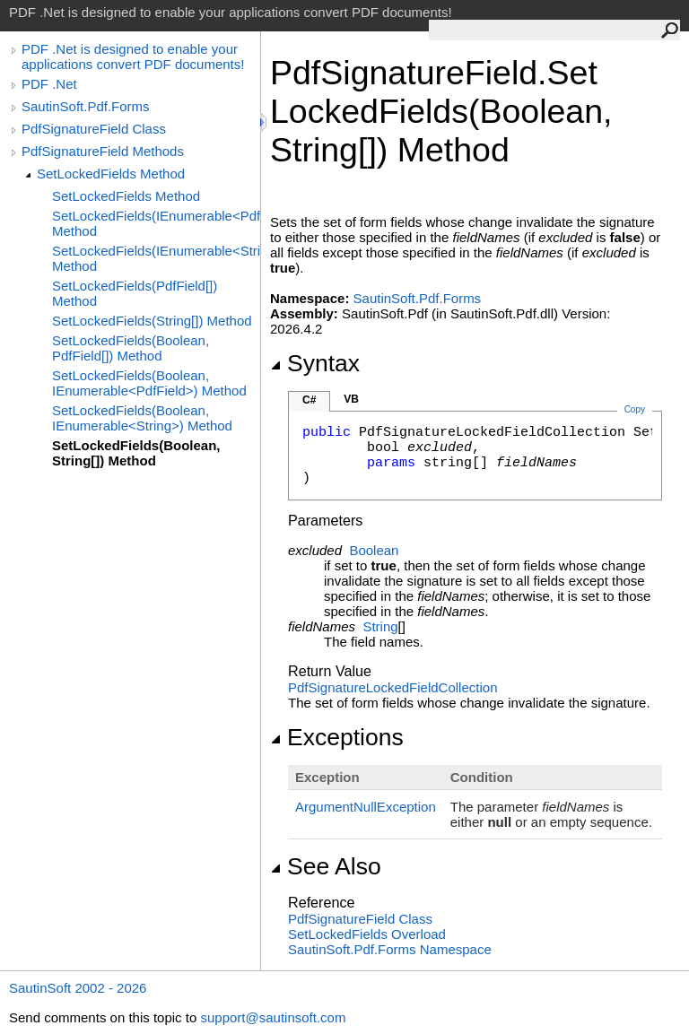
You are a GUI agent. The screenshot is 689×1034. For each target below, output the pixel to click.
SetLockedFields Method (111, 173)
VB (351, 399)
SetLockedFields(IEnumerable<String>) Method (156, 258)
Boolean (373, 550)
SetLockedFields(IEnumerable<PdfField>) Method (156, 223)
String (379, 626)
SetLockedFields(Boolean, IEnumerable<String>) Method (142, 418)
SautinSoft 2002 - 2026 (77, 987)
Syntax (315, 363)
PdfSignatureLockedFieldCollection (392, 687)
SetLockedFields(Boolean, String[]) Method (136, 453)
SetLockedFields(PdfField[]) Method (134, 293)
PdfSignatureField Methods (103, 151)
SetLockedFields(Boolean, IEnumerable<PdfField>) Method (149, 383)
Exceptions (337, 737)
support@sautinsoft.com (272, 1017)
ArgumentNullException (365, 806)
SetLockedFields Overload (367, 934)
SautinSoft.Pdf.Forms (86, 106)
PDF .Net (49, 83)
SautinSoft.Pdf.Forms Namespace (390, 949)
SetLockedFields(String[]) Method (152, 320)
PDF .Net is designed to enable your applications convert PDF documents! (133, 56)
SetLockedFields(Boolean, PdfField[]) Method (130, 348)
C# (309, 400)
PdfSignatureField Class (94, 128)
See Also (325, 866)
